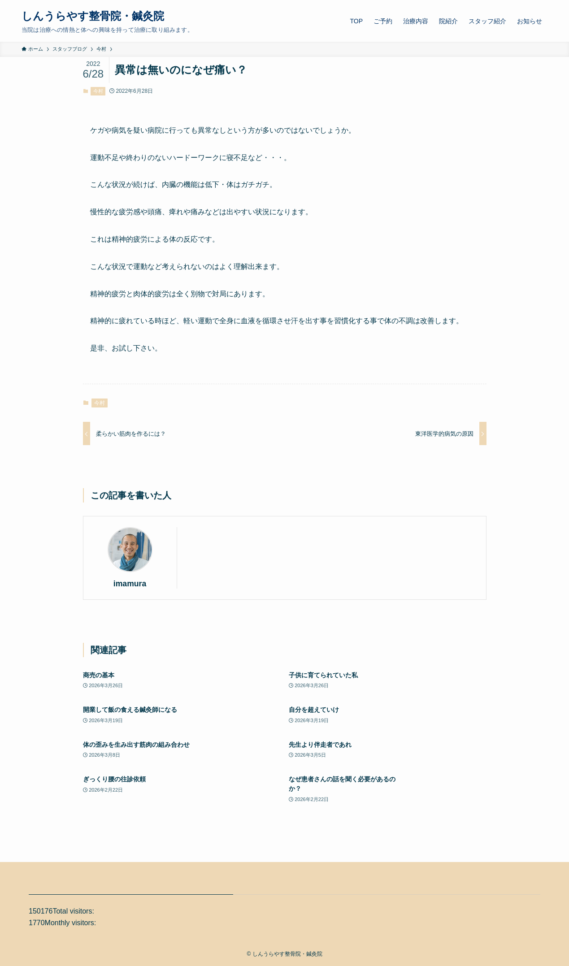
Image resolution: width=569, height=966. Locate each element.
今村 (98, 91)
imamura (129, 583)
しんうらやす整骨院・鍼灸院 (93, 16)
